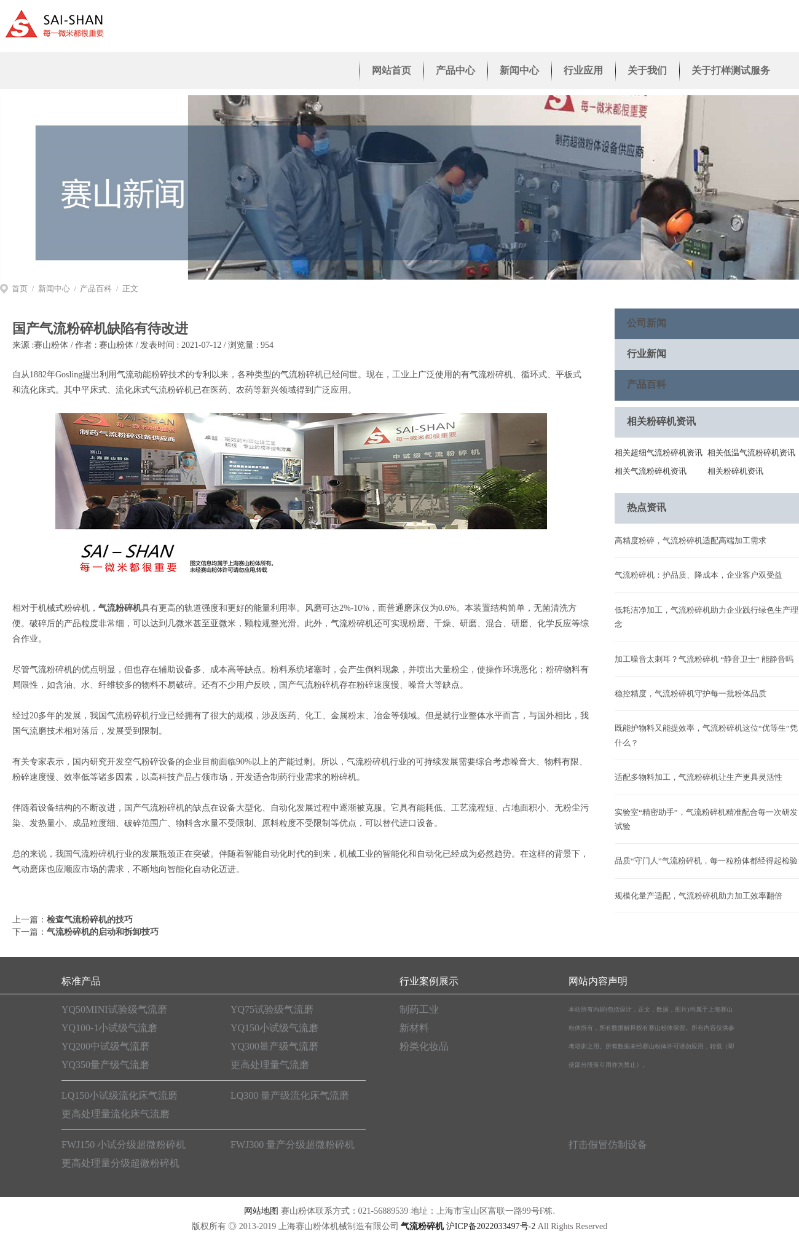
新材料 (414, 1028)
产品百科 (96, 288)
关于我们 (647, 70)
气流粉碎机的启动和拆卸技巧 (103, 932)
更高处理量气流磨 (269, 1064)
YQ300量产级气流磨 (274, 1046)
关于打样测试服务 (730, 70)
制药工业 (419, 1009)
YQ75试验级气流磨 (271, 1009)
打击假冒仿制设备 (608, 1144)
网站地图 (261, 1211)
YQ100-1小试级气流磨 (109, 1028)
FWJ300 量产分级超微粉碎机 (292, 1144)
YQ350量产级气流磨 (105, 1064)
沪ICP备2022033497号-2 (490, 1226)
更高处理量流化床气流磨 (115, 1114)
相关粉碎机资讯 (735, 471)
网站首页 (391, 70)
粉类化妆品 (424, 1046)
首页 (20, 288)
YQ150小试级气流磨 (274, 1028)
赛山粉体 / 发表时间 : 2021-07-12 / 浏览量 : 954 (186, 345)
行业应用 (583, 70)
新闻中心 (519, 70)
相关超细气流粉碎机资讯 (659, 452)
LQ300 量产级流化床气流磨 (289, 1095)
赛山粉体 (51, 345)
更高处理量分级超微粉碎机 (120, 1163)
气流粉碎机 (119, 608)
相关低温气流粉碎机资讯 (751, 452)
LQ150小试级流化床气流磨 (119, 1095)
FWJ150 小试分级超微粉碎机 (123, 1144)
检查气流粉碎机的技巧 (90, 919)
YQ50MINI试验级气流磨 (114, 1009)
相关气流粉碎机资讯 (651, 471)
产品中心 (455, 70)
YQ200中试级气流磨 (105, 1046)
